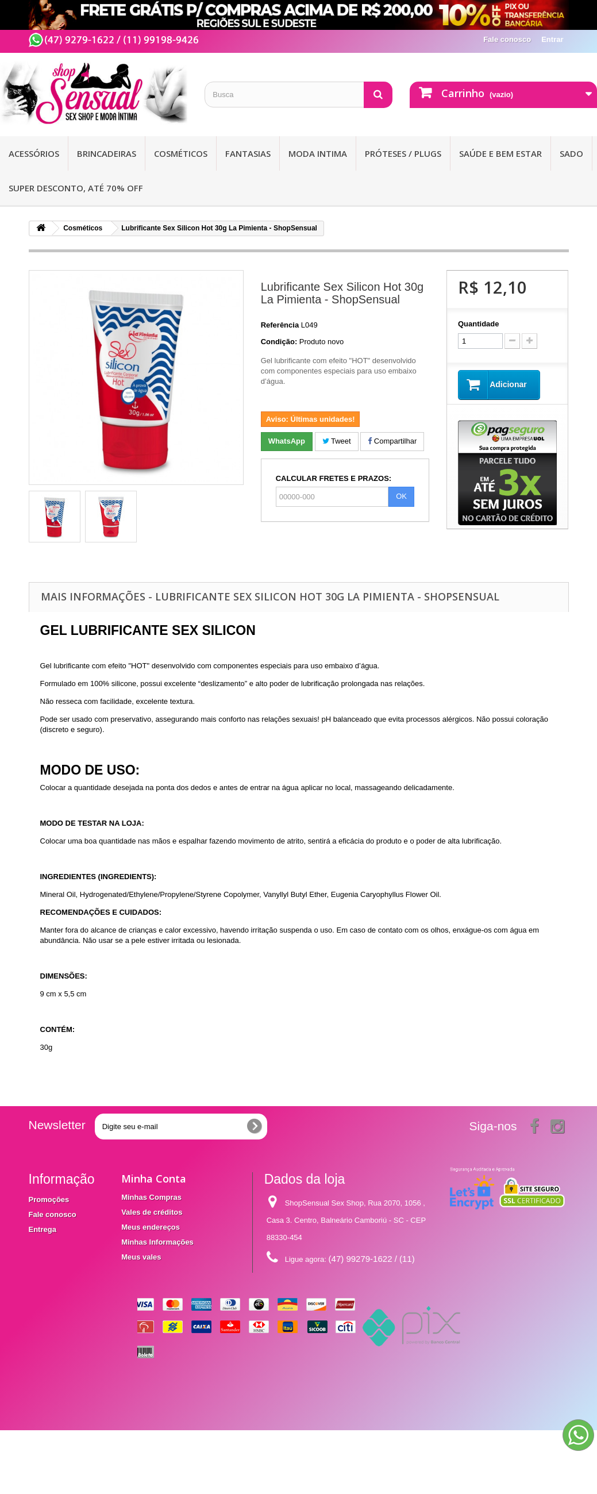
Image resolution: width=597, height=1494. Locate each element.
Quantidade (478, 323)
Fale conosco (507, 39)
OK (401, 496)
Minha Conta (153, 1178)
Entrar (552, 39)
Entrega (42, 1229)
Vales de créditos (151, 1212)
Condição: (279, 341)
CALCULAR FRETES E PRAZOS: (334, 478)
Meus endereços (150, 1227)
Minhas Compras (151, 1197)
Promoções (49, 1199)
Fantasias (248, 153)
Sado (571, 153)
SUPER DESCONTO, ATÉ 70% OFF (76, 188)
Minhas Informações (157, 1242)
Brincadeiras (106, 153)
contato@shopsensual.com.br (359, 1298)
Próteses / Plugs (403, 153)
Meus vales (141, 1257)
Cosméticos (180, 153)
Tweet (336, 441)
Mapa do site (51, 1269)
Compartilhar (392, 441)
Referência (280, 325)
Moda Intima (317, 153)
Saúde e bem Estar (500, 153)
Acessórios (34, 153)
